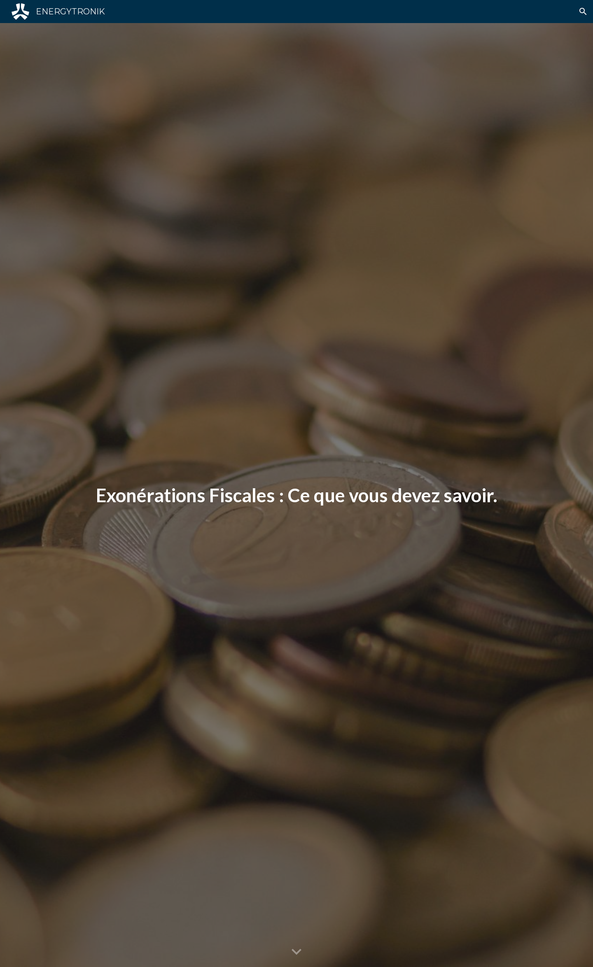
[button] (583, 11)
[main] (296, 495)
